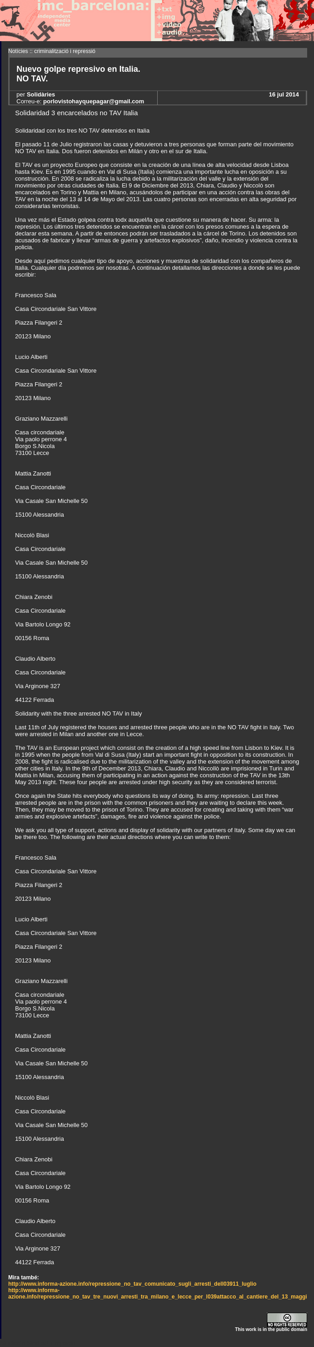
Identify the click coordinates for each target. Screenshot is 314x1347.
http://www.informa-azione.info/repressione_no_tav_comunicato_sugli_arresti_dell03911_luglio (132, 1284)
